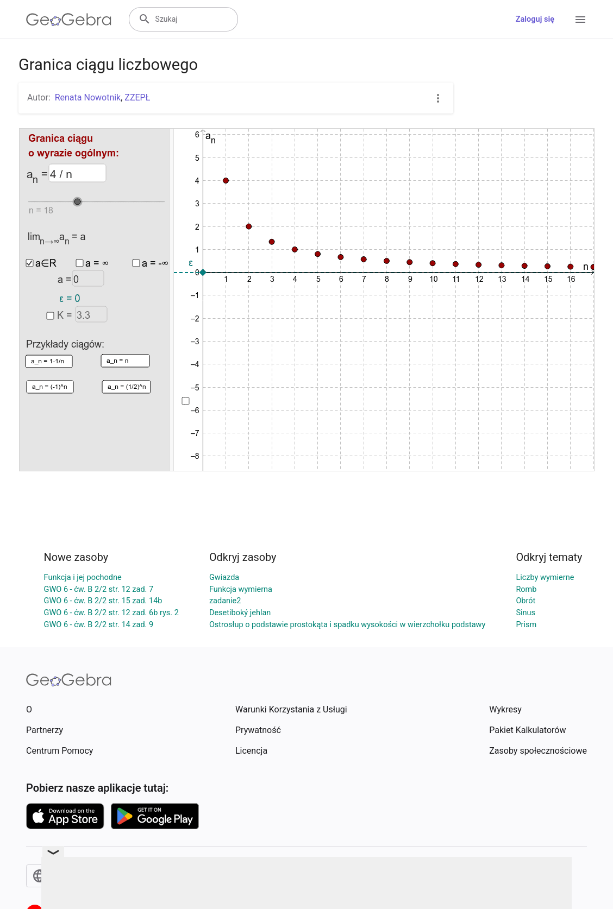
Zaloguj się (535, 19)
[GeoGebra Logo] (68, 19)
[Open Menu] (580, 19)
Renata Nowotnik (88, 97)
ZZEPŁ (137, 97)
